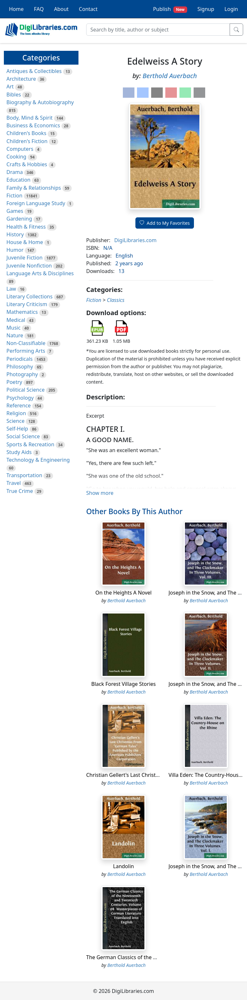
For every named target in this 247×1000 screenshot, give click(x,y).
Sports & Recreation (30, 444)
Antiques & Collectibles (34, 71)
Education (18, 179)
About (61, 9)
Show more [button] (100, 492)
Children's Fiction (27, 141)
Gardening (19, 218)
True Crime (19, 491)
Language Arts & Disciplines (40, 273)
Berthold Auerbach (169, 75)
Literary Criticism (26, 304)
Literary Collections (29, 296)
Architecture (21, 78)
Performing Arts (25, 350)
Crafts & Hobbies (26, 164)
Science (15, 420)
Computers (19, 148)
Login (231, 9)
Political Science (25, 389)
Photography (22, 374)
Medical (15, 319)
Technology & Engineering (38, 459)
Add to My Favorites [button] (165, 223)
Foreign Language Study (35, 203)
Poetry (14, 382)
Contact (88, 9)
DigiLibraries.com (135, 240)
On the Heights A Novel (124, 592)
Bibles (13, 94)
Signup (205, 9)
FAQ (39, 9)
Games (14, 210)
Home (16, 9)
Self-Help (17, 428)
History (15, 234)
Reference (18, 405)
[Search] (158, 29)
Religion (16, 413)
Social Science (23, 436)
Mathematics (22, 311)
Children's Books (26, 133)
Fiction (14, 195)
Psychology (20, 397)
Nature (14, 335)
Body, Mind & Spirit (29, 117)
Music (13, 327)
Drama (14, 172)
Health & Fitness (26, 226)
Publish (170, 9)
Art (10, 86)
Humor (14, 249)
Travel (13, 482)
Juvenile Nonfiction (29, 265)
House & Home (24, 242)
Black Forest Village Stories (123, 683)
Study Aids (19, 452)
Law (11, 288)
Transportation (24, 475)
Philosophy (19, 366)
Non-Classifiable (25, 343)
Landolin (123, 866)
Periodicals (19, 358)
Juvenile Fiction (24, 257)
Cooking (16, 156)
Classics (115, 300)
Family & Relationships (33, 187)
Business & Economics (33, 125)
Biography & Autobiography (40, 102)
